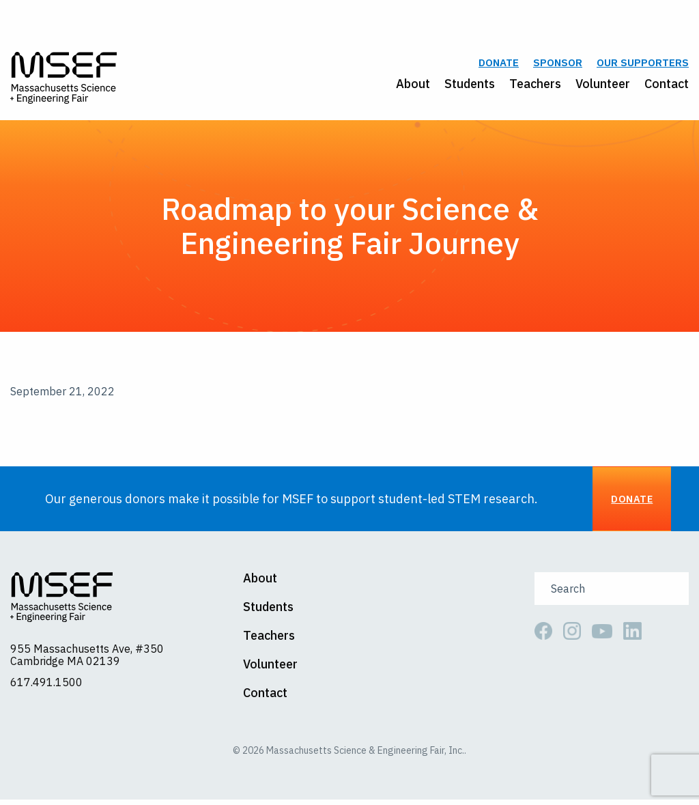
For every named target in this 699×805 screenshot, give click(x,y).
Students (469, 86)
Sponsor (557, 66)
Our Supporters (643, 66)
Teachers (535, 86)
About (413, 86)
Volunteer (602, 86)
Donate (499, 66)
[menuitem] (406, 86)
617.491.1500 (46, 687)
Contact (666, 86)
